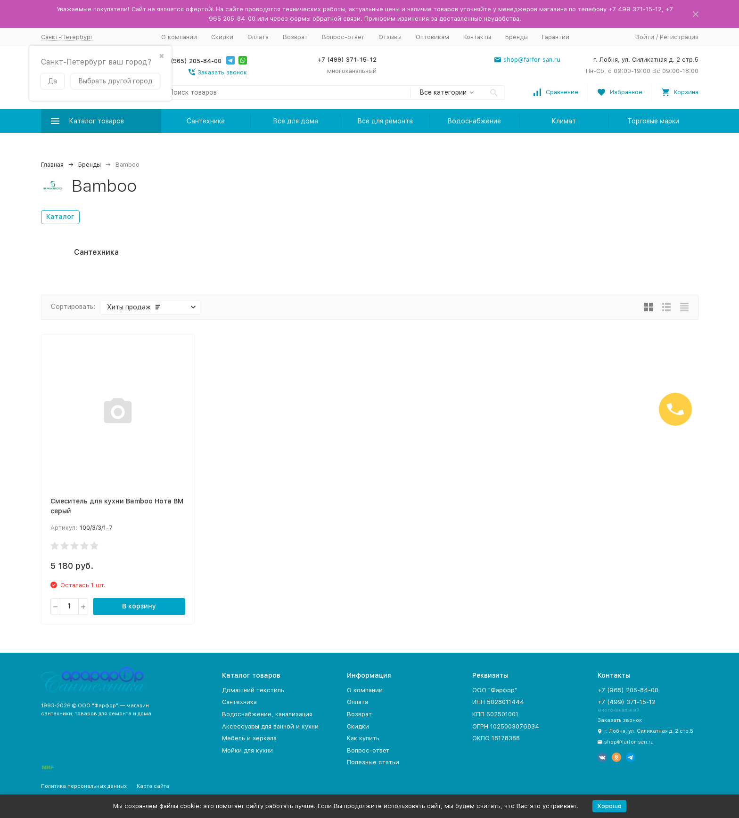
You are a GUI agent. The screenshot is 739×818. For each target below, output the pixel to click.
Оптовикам (432, 36)
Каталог (60, 216)
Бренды (516, 36)
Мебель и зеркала (249, 738)
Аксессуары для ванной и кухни (270, 726)
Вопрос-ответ (343, 36)
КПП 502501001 (495, 714)
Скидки (222, 36)
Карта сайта (153, 786)
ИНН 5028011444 (498, 701)
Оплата (258, 36)
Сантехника (206, 121)
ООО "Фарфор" (494, 690)
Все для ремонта (385, 121)
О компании (179, 36)
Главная (52, 164)
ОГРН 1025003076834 (505, 726)
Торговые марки (653, 121)
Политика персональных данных (84, 786)
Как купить (363, 738)
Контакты (477, 36)
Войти (644, 36)
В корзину (139, 606)
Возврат (295, 36)
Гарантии (555, 36)
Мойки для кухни (247, 750)
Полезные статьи (373, 762)
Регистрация (679, 36)
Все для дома (295, 121)
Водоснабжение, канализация (267, 714)
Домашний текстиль (253, 690)
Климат (563, 121)
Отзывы (390, 36)
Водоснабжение (474, 121)
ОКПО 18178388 (496, 738)
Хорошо (609, 806)
